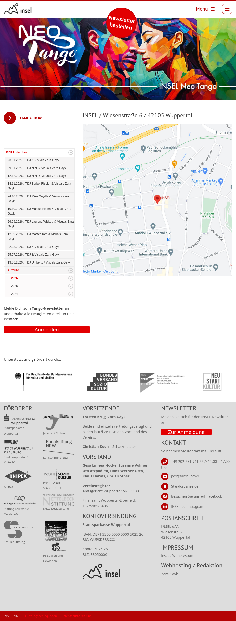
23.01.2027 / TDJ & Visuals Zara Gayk (33, 160)
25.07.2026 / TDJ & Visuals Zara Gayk (33, 254)
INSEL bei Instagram (187, 506)
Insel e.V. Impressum (177, 555)
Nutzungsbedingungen (41, 616)
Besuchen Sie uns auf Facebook (196, 496)
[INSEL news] (18, 9)
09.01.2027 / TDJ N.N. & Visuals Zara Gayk (37, 168)
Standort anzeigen (185, 486)
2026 (14, 278)
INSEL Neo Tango (18, 152)
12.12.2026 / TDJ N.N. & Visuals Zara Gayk (37, 176)
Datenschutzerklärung (76, 616)
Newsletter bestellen (121, 22)
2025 (14, 286)
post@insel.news (185, 475)
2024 (14, 294)
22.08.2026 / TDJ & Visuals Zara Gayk (33, 247)
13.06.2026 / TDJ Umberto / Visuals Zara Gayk (39, 262)
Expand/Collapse (70, 152)
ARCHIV (13, 270)
